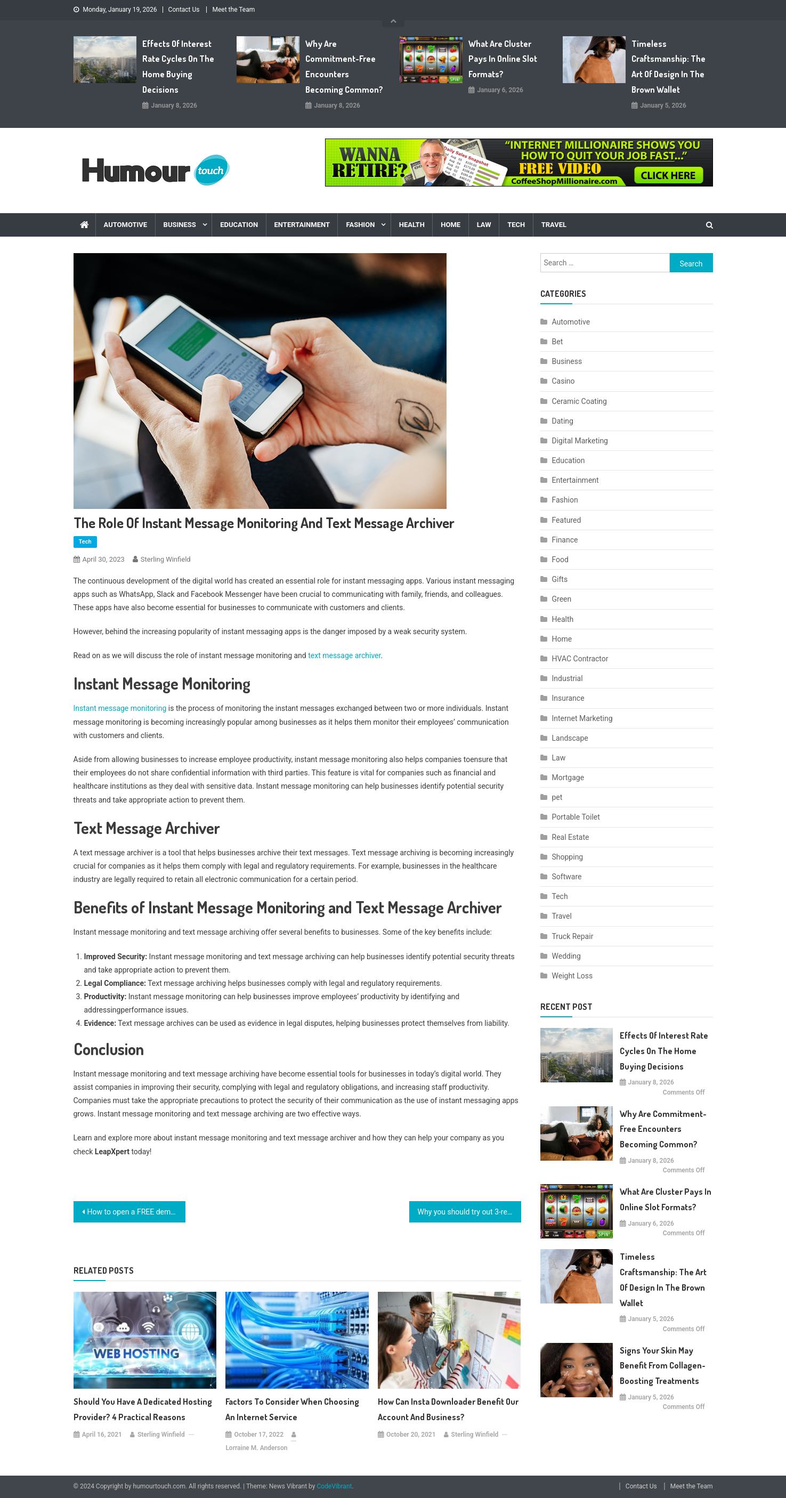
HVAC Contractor (580, 658)
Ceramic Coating (579, 401)
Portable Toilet (576, 817)
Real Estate (570, 837)
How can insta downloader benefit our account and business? (448, 1409)
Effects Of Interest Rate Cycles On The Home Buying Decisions (178, 66)
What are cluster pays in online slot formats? (502, 59)
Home (450, 225)
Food (560, 559)
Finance (565, 540)
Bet (557, 341)
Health (412, 225)
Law (484, 225)
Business (180, 225)
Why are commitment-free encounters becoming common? (344, 66)
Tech (516, 225)
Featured (566, 520)
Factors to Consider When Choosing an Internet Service (292, 1409)
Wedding (566, 956)
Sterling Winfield (166, 559)
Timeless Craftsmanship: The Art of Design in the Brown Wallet (668, 66)
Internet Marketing (582, 718)
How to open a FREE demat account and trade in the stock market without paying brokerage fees (136, 1212)
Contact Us (184, 9)
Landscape (570, 738)
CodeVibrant (334, 1486)
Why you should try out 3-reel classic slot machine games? (469, 1212)
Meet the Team (233, 9)
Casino (563, 381)
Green (562, 599)
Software (567, 876)
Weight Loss (572, 975)
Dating (562, 421)
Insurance (568, 698)
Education (239, 225)
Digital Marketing (580, 440)
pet (557, 797)
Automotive (126, 225)
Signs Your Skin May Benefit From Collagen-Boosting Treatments (663, 1366)
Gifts (560, 579)
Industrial (567, 678)
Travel (553, 225)
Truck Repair (573, 936)
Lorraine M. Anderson (256, 1448)
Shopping (568, 857)
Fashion (360, 225)
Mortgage (568, 777)
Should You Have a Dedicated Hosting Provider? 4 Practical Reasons (143, 1409)
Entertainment (302, 225)
